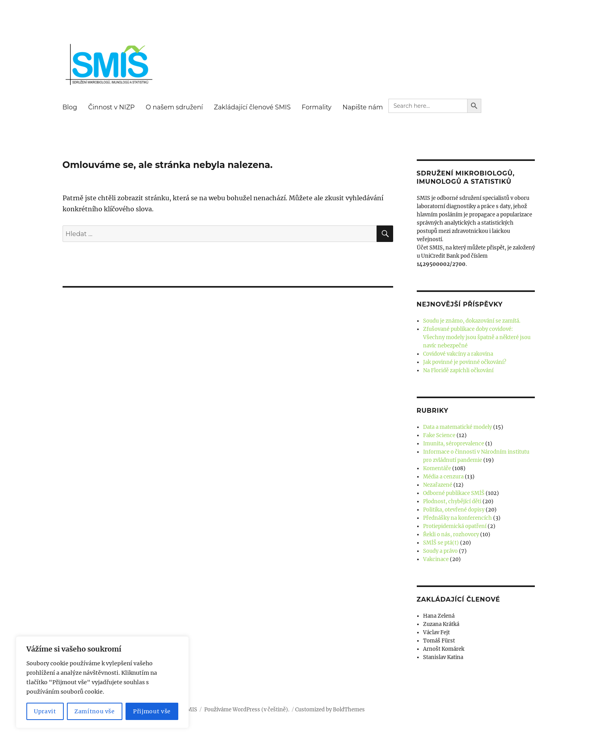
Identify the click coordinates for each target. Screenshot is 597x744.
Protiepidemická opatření (454, 526)
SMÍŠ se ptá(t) (441, 542)
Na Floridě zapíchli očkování (458, 370)
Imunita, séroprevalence (453, 443)
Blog (70, 107)
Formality (317, 107)
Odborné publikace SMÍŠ (453, 493)
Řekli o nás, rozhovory (451, 534)
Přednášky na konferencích (457, 518)
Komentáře (437, 468)
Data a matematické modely (457, 427)
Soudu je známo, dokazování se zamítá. (471, 321)
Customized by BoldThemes (330, 709)
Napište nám (362, 107)
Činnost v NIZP (111, 107)
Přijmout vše (152, 711)
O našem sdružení (174, 107)
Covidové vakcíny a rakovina (458, 354)
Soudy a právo (440, 551)
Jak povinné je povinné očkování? (464, 362)
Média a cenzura (443, 476)
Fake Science (439, 435)
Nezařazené (437, 485)
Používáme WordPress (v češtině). (246, 709)
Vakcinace (436, 559)
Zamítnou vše (94, 711)
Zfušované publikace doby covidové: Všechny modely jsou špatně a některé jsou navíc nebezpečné (476, 337)
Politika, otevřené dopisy (453, 509)
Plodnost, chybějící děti (452, 501)
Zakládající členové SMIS (252, 107)
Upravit (45, 711)
